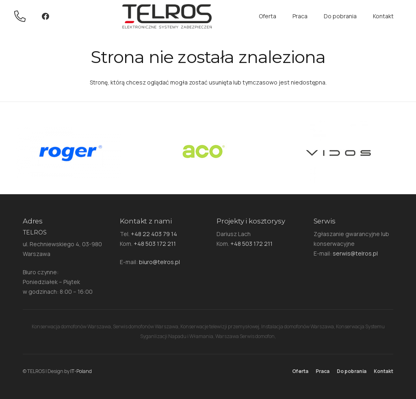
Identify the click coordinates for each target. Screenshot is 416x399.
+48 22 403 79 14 (154, 234)
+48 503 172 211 (155, 243)
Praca (322, 371)
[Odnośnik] (22, 16)
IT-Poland (81, 371)
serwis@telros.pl (355, 253)
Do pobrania (351, 371)
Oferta (300, 371)
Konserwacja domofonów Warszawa (71, 326)
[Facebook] (45, 16)
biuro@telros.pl (159, 262)
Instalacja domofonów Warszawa (297, 326)
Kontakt (383, 371)
